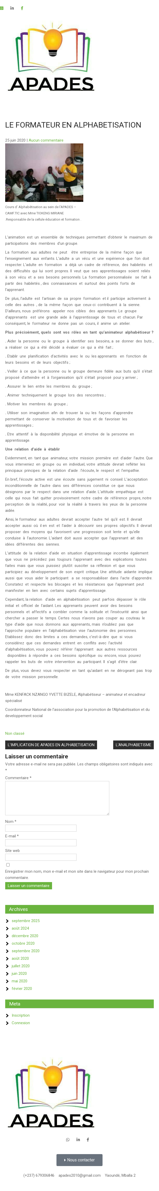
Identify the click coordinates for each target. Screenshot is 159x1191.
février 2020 (22, 994)
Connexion (21, 1029)
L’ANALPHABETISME (133, 745)
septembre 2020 (26, 957)
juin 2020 (19, 979)
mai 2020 (19, 987)
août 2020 (20, 964)
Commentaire (18, 778)
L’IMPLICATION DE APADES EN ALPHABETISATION (51, 745)
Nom (10, 827)
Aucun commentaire (46, 140)
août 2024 (20, 934)
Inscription (21, 1021)
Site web (12, 857)
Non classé (14, 733)
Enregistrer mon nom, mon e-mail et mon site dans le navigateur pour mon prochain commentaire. (77, 880)
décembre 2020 (25, 942)
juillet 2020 (21, 972)
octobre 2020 (23, 949)
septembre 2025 (26, 927)
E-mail (12, 842)
